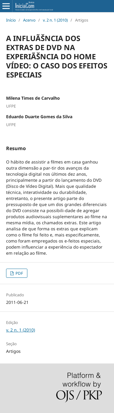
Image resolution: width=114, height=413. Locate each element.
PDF (19, 273)
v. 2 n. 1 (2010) (55, 20)
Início (11, 20)
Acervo (29, 20)
